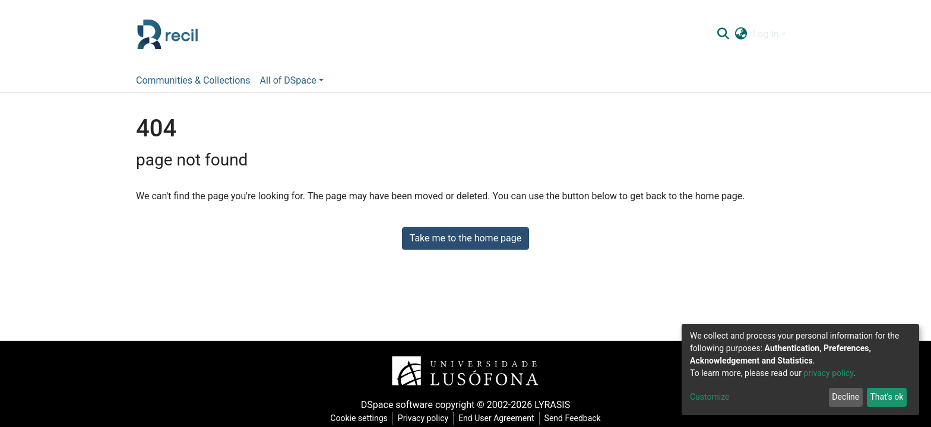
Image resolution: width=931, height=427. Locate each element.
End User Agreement (496, 418)
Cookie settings (359, 418)
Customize (709, 396)
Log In (766, 34)
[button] (740, 34)
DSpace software (397, 404)
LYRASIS (552, 404)
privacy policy (828, 373)
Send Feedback (572, 418)
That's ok (886, 396)
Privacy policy (423, 418)
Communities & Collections (193, 80)
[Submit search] (722, 34)
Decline (845, 396)
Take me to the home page (466, 238)
